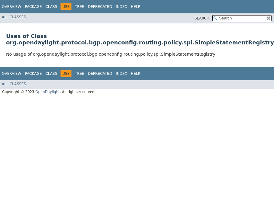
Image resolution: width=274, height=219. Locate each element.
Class (51, 7)
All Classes (14, 17)
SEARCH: (203, 18)
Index (121, 7)
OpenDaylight (47, 92)
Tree (79, 7)
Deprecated (100, 7)
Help (135, 7)
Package (33, 7)
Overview (11, 7)
